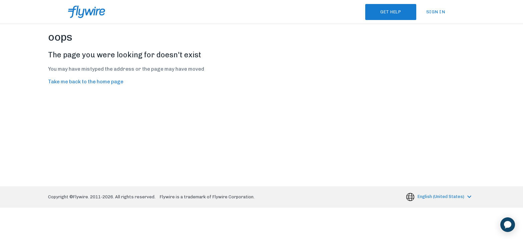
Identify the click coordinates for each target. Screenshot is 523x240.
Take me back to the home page (85, 82)
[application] (507, 224)
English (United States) (441, 196)
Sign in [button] (435, 12)
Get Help (390, 11)
